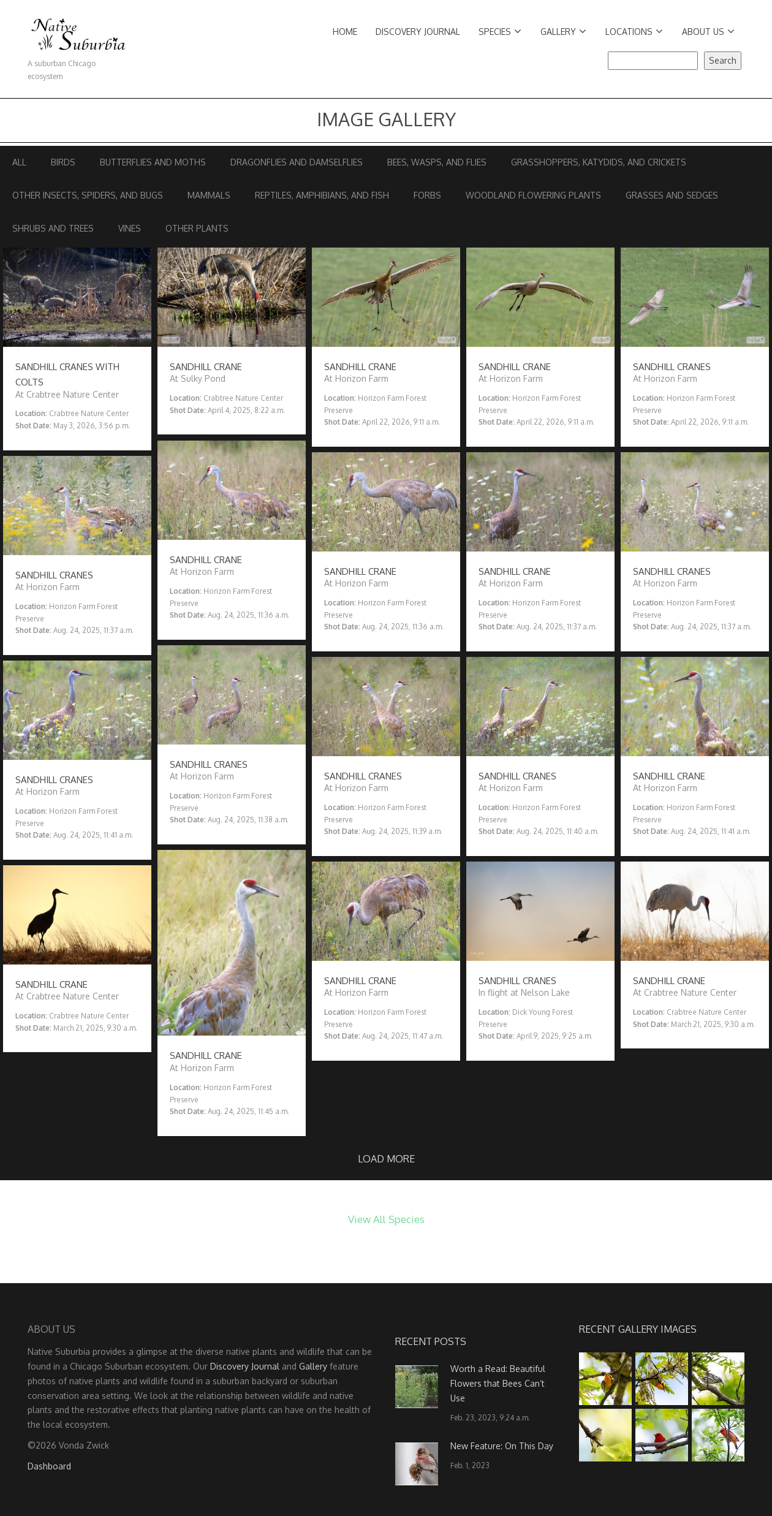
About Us (708, 32)
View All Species (386, 1219)
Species (500, 32)
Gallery (563, 32)
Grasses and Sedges (672, 195)
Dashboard (49, 1466)
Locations (634, 32)
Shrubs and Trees (53, 228)
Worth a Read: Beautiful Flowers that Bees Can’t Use (497, 1383)
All (19, 162)
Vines (129, 228)
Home (345, 31)
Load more (386, 1159)
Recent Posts (430, 1341)
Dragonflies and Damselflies (296, 162)
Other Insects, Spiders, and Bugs (87, 195)
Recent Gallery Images (638, 1329)
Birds (63, 162)
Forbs (427, 195)
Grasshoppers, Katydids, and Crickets (598, 162)
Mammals (208, 195)
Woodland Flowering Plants (533, 195)
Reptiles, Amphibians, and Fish (322, 195)
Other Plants (197, 228)
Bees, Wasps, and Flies (436, 162)
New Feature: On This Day (501, 1446)
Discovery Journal (418, 31)
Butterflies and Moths (153, 162)
